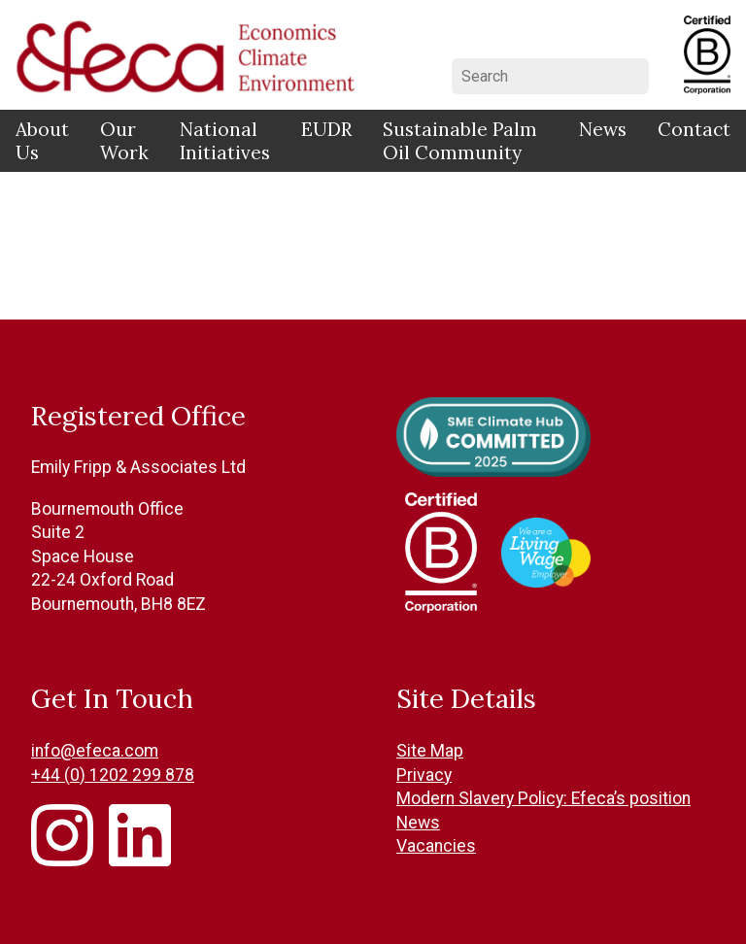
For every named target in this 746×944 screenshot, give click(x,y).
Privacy (424, 775)
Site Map (429, 750)
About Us (42, 141)
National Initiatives (225, 141)
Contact (694, 129)
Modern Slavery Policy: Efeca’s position (543, 798)
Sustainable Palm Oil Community (460, 141)
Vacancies (436, 846)
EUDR (326, 129)
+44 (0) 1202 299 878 (112, 775)
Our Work (124, 141)
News (603, 129)
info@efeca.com (94, 750)
